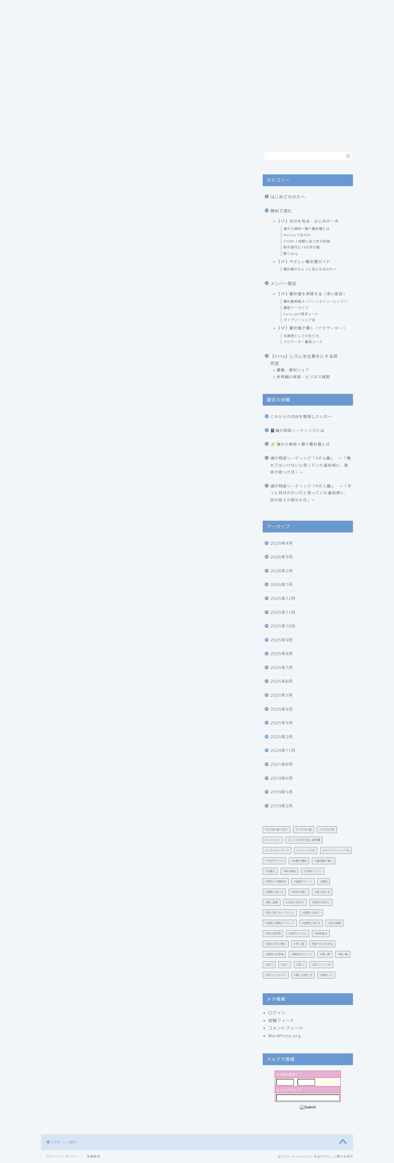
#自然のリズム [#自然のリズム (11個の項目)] (297, 933)
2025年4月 (281, 709)
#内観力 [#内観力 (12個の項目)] (270, 871)
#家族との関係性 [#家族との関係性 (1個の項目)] (275, 881)
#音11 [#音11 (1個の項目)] (285, 964)
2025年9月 (281, 640)
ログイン (277, 1013)
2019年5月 (281, 792)
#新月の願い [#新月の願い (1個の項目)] (299, 892)
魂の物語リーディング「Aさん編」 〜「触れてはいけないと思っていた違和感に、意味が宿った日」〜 (310, 464)
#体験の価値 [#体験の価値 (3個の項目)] (299, 861)
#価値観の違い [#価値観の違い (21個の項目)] (323, 861)
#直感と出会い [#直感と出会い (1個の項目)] (311, 913)
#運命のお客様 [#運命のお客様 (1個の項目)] (274, 954)
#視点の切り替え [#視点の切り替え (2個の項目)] (275, 944)
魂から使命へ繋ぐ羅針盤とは (306, 228)
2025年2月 (281, 737)
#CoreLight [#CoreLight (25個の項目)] (272, 840)
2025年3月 (281, 723)
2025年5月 (281, 695)
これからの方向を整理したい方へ (301, 416)
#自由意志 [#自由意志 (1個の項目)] (320, 933)
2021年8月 (281, 764)
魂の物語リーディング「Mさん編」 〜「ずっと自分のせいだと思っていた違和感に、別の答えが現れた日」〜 (311, 492)
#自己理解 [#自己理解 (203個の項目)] (334, 923)
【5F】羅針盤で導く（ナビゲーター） (312, 327)
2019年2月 (281, 806)
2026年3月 (281, 557)
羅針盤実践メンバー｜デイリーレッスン (315, 301)
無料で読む (281, 211)
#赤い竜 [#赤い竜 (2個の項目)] (299, 944)
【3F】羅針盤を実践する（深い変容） (312, 293)
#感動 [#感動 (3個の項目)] (323, 881)
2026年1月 (281, 584)
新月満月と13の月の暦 (301, 247)
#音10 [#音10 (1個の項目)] (269, 964)
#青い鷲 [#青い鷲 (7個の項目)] (343, 954)
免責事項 (93, 1156)
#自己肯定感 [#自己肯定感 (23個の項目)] (273, 933)
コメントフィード (285, 1028)
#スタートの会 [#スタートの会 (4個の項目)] (306, 850)
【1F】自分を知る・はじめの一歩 (308, 221)
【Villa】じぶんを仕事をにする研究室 (304, 359)
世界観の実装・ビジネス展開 (303, 376)
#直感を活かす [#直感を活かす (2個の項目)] (311, 923)
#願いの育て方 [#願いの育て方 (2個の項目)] (303, 975)
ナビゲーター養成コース (303, 341)
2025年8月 (281, 654)
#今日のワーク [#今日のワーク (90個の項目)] (274, 861)
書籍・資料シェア (293, 370)
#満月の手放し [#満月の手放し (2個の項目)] (321, 902)
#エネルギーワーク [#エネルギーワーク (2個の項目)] (277, 850)
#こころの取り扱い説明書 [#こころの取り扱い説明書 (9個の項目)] (304, 840)
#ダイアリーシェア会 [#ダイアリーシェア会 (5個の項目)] (336, 850)
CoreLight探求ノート (301, 314)
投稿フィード (281, 1020)
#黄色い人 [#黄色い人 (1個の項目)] (326, 975)
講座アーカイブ (295, 307)
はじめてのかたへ (287, 197)
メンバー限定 (283, 283)
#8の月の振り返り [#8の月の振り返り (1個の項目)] (276, 829)
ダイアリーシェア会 (299, 320)
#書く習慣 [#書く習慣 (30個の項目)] (271, 902)
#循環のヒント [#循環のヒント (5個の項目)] (303, 881)
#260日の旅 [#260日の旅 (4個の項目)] (326, 829)
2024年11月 (283, 750)
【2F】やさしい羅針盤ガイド (304, 261)
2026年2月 (281, 571)
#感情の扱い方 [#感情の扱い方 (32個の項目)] (274, 892)
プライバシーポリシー (61, 1156)
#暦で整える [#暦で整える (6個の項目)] (322, 892)
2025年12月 (283, 598)
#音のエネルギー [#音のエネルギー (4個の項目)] (275, 975)
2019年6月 (281, 778)
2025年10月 (283, 626)
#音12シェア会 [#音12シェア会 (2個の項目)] (321, 964)
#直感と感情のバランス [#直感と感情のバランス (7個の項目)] (279, 923)
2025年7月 (281, 667)
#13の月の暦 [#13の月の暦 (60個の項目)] (304, 829)
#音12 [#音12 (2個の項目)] (300, 964)
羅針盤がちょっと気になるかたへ (310, 269)
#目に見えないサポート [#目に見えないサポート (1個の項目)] (279, 913)
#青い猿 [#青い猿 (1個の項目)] (325, 954)
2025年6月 (281, 681)
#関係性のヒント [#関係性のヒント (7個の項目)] (301, 954)
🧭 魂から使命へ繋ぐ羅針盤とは (300, 444)
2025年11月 (283, 612)
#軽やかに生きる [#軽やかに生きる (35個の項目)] (322, 944)
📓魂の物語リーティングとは (297, 430)
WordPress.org (284, 1036)
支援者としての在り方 (301, 335)
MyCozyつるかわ (297, 235)
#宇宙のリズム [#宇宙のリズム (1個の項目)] (312, 871)
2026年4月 (281, 543)
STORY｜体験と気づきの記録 (306, 241)
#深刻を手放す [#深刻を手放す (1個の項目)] (295, 902)
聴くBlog (290, 253)
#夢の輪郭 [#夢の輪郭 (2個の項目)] (289, 871)
